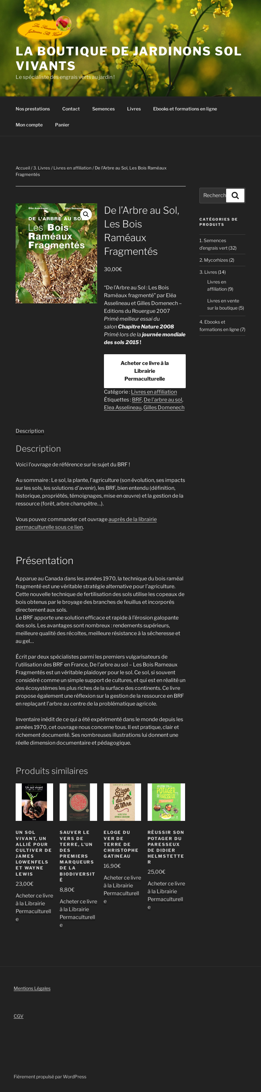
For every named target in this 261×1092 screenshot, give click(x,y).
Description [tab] (30, 431)
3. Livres (41, 167)
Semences (103, 108)
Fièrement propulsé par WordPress (50, 1076)
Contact (71, 108)
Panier (62, 124)
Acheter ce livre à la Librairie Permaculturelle (145, 371)
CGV (18, 1016)
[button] (86, 214)
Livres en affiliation (72, 167)
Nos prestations (33, 108)
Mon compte (29, 124)
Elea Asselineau (122, 407)
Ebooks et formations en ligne (185, 108)
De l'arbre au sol (163, 400)
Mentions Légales (32, 988)
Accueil (23, 167)
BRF (137, 400)
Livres (134, 108)
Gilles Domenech (163, 407)
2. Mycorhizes (213, 260)
